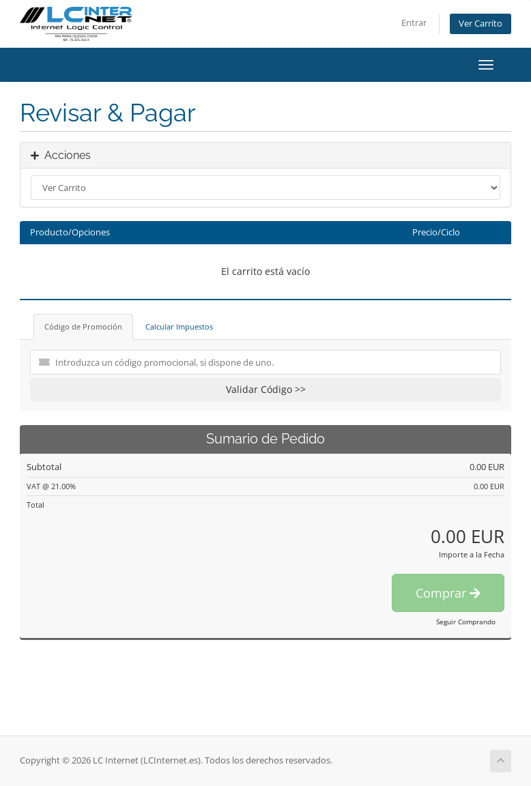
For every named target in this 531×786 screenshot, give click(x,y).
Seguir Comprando (466, 621)
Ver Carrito (480, 23)
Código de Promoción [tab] (83, 326)
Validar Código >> (266, 389)
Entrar (414, 23)
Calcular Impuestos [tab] (179, 326)
